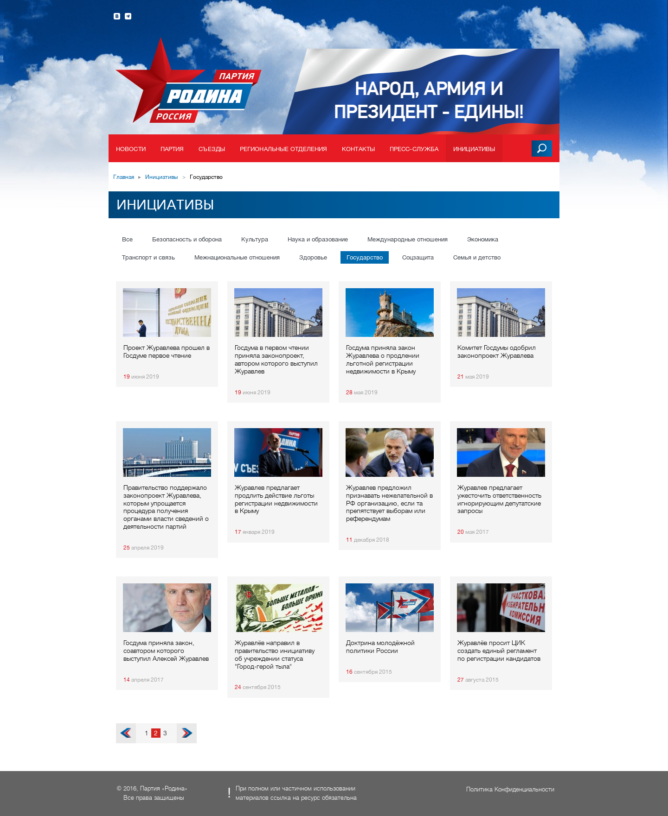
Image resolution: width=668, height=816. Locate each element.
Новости (131, 148)
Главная (123, 177)
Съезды (212, 148)
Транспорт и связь (148, 257)
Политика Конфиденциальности (510, 789)
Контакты (358, 148)
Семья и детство (477, 257)
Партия (172, 148)
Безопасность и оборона (187, 239)
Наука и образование (318, 239)
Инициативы (474, 148)
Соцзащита (418, 257)
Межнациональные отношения (237, 257)
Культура (254, 239)
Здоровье (313, 257)
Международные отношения (407, 239)
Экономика (482, 239)
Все (127, 239)
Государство (365, 257)
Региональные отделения (283, 148)
